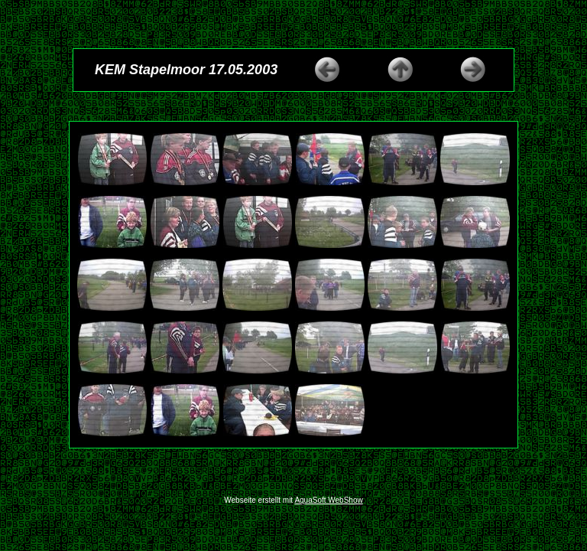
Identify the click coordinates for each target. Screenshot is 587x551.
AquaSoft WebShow (328, 500)
